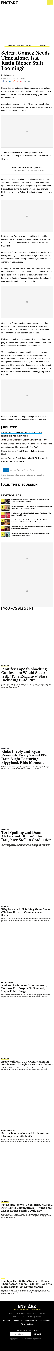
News (11, 1313)
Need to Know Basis (22, 167)
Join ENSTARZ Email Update (27, 1330)
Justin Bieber (24, 88)
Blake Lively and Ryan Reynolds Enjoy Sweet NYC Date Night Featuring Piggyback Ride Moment (25, 757)
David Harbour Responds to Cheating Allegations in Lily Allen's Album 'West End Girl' (30, 534)
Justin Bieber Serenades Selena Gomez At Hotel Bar (23, 440)
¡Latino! (37, 1316)
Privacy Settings (27, 1324)
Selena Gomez (7, 88)
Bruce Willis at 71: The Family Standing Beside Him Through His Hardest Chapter (27, 1063)
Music (29, 1316)
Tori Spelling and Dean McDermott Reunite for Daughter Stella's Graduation (26, 836)
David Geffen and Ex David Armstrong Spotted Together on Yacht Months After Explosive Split (31, 507)
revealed (24, 236)
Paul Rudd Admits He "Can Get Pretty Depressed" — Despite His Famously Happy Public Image (24, 988)
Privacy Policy (45, 1320)
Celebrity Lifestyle (8, 1130)
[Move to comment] (28, 81)
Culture (42, 1313)
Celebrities (11, 45)
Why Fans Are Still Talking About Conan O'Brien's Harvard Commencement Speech (26, 912)
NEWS (3, 1278)
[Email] (25, 81)
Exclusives (20, 1313)
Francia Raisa (7, 189)
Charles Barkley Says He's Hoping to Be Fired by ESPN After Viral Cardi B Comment (30, 500)
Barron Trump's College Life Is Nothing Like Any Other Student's (25, 1135)
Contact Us (17, 1320)
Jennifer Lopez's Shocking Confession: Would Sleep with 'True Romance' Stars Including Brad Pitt (24, 674)
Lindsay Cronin (9, 75)
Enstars (9, 2)
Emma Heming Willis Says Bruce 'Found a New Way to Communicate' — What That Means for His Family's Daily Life (27, 1207)
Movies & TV (18, 1316)
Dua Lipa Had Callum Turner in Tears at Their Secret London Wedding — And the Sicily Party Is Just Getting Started (26, 1284)
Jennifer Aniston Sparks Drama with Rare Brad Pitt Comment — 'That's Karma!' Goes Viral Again (29, 521)
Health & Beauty (7, 982)
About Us (6, 1320)
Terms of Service (30, 1320)
